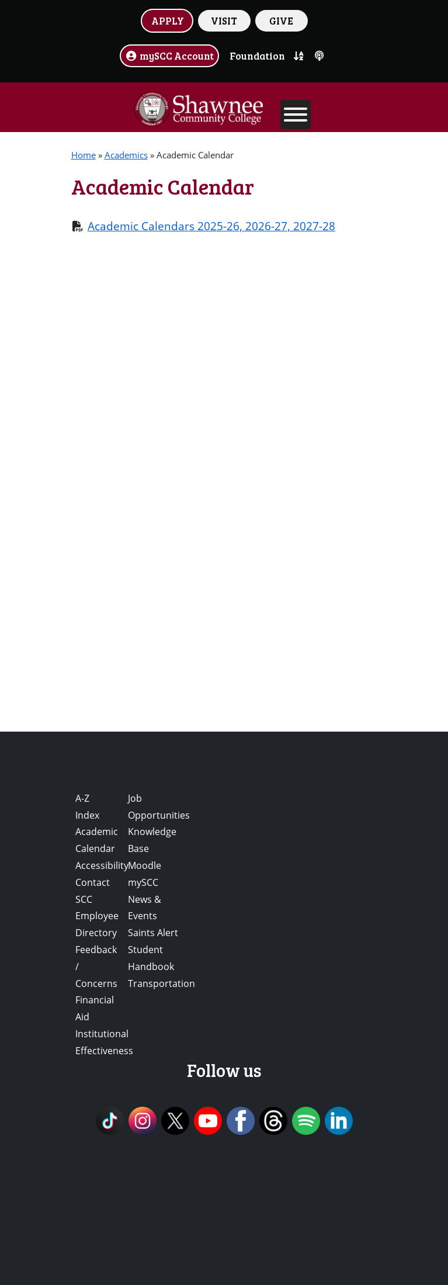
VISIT (224, 20)
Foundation (257, 56)
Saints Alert (153, 932)
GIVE (281, 20)
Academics (126, 155)
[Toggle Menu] (295, 115)
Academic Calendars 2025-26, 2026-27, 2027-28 (211, 226)
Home (83, 155)
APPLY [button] (167, 20)
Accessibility (102, 865)
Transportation (161, 983)
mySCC (143, 882)
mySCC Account (169, 56)
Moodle (144, 865)
